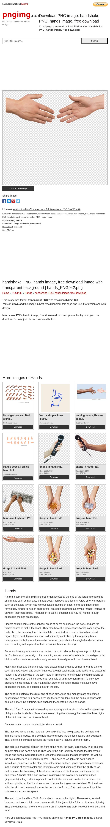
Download (18, 427)
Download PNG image (18, 188)
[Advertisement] (55, 68)
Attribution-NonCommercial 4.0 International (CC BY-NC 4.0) (46, 209)
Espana (24, 4)
